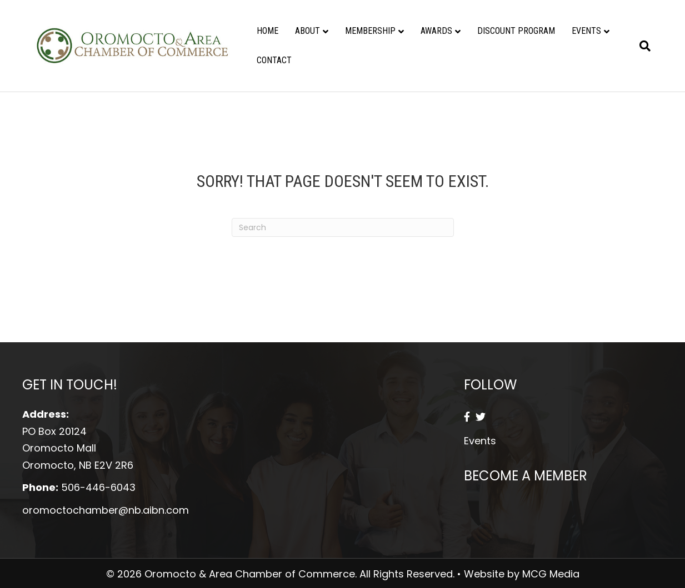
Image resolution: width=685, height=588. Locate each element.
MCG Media (550, 574)
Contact (274, 60)
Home (267, 31)
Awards (436, 31)
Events (586, 31)
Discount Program (516, 31)
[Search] (641, 46)
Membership (370, 31)
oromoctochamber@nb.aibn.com (105, 510)
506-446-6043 (98, 487)
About (307, 31)
